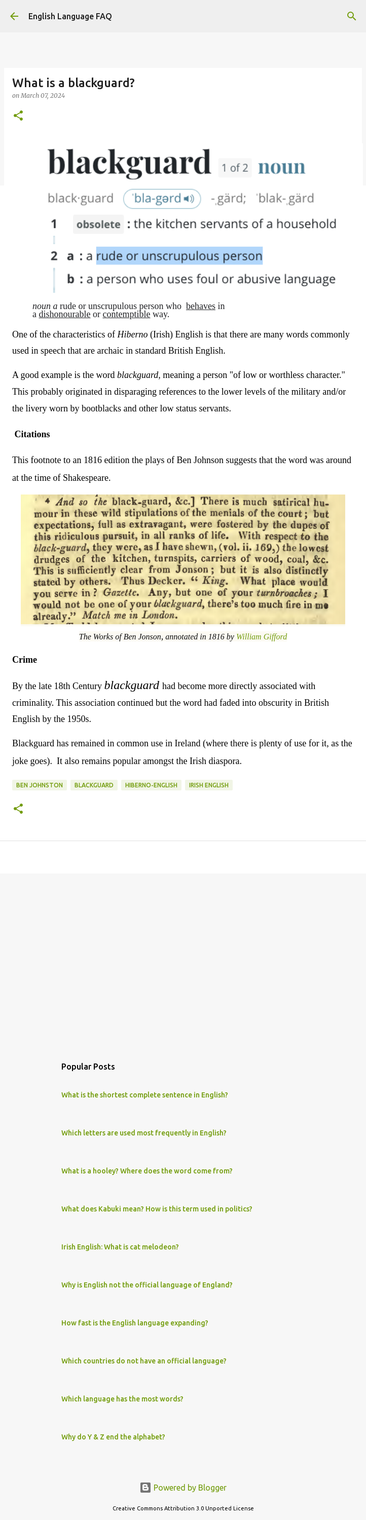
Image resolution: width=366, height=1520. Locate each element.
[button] (18, 116)
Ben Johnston (39, 785)
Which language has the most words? (122, 1399)
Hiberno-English (151, 785)
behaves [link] (200, 306)
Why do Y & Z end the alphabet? (113, 1437)
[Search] (352, 16)
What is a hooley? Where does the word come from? (147, 1171)
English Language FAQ (70, 16)
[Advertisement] (180, 960)
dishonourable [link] (65, 314)
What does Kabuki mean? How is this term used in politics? (156, 1209)
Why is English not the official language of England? (147, 1285)
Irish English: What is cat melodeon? (120, 1247)
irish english (209, 785)
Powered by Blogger (183, 1487)
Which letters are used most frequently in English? (144, 1133)
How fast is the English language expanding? (134, 1323)
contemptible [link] (126, 314)
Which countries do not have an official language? (144, 1361)
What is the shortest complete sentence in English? (144, 1095)
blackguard (94, 785)
